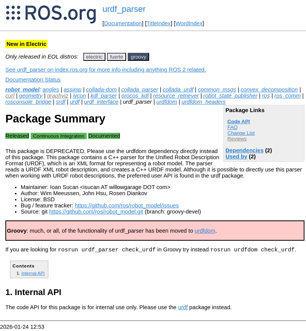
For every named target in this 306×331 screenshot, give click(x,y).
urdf (74, 102)
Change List (241, 133)
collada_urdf (178, 89)
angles (51, 89)
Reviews (237, 139)
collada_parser (139, 89)
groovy (138, 57)
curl (10, 96)
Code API (238, 121)
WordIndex (188, 23)
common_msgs (217, 89)
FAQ (232, 127)
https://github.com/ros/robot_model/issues (127, 205)
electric (94, 57)
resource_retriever (176, 96)
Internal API (33, 274)
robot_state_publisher (230, 96)
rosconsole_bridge (28, 102)
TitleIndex (158, 23)
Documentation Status (33, 80)
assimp (72, 89)
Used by (236, 156)
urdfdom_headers (204, 102)
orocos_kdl (135, 96)
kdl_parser (103, 96)
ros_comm (288, 96)
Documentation (123, 23)
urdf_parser (124, 9)
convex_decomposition (269, 89)
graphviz (57, 96)
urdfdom (166, 102)
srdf (60, 102)
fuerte (116, 57)
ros (266, 96)
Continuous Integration (58, 136)
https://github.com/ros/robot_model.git (96, 212)
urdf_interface (101, 102)
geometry (31, 96)
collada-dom (101, 89)
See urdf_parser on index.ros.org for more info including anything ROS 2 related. (105, 70)
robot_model (22, 89)
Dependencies (244, 150)
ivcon (79, 96)
